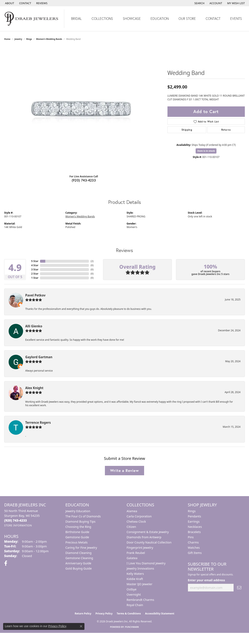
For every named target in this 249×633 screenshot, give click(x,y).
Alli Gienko (33, 326)
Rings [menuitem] (192, 511)
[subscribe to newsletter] (239, 587)
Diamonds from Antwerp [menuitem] (144, 537)
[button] (199, 3)
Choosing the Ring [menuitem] (78, 527)
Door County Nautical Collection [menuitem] (149, 542)
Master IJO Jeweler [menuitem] (139, 584)
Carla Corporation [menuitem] (139, 516)
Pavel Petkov (35, 295)
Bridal (76, 18)
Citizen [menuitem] (131, 527)
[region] (83, 108)
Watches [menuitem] (194, 548)
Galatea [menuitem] (132, 558)
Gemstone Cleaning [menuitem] (79, 558)
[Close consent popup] (81, 626)
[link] (9, 3)
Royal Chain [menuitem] (135, 605)
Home (7, 39)
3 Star (34, 269)
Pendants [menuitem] (194, 516)
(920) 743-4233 (84, 180)
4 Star (34, 265)
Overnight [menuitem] (134, 594)
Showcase (132, 18)
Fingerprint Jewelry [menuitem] (140, 548)
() (92, 261)
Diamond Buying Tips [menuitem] (80, 521)
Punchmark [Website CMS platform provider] (132, 626)
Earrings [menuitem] (194, 521)
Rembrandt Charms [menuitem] (140, 600)
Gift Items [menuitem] (195, 553)
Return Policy (83, 613)
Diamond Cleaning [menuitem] (78, 553)
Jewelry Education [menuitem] (77, 511)
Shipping (186, 129)
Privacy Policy (104, 613)
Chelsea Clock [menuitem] (136, 521)
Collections (102, 18)
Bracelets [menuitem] (194, 532)
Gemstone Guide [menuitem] (77, 537)
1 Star (34, 278)
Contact (213, 18)
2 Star (34, 273)
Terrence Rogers (38, 422)
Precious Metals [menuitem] (76, 542)
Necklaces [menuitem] (195, 527)
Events (236, 18)
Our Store (187, 18)
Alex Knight (34, 388)
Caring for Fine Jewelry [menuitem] (81, 548)
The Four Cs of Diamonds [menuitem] (83, 516)
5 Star (34, 261)
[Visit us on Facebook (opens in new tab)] (5, 563)
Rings (29, 39)
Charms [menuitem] (193, 542)
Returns (226, 129)
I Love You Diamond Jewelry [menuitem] (146, 563)
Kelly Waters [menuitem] (135, 574)
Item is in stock (206, 150)
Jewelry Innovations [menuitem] (140, 568)
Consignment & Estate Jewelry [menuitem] (148, 532)
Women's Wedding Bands (49, 39)
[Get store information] (18, 525)
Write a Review (124, 470)
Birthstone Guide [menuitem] (77, 532)
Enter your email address (206, 580)
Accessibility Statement (159, 613)
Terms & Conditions (129, 613)
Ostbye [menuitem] (131, 589)
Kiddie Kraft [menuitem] (135, 579)
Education (160, 18)
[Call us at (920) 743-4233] (15, 520)
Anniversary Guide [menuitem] (78, 563)
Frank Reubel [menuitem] (136, 553)
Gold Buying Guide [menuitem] (78, 568)
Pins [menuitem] (191, 537)
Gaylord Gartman (38, 357)
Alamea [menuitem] (132, 511)
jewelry (18, 39)
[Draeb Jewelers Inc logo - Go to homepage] (32, 18)
